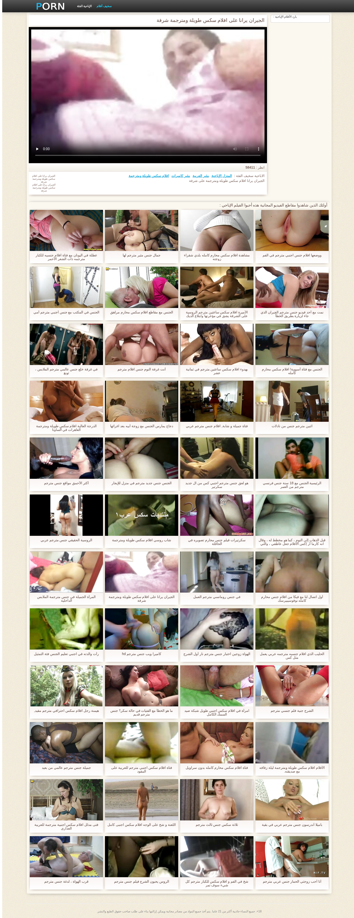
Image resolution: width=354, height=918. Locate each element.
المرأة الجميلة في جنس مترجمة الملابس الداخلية (64, 598)
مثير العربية (198, 176)
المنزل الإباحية (219, 176)
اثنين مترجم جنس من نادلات (289, 426)
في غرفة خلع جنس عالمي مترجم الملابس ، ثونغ (64, 371)
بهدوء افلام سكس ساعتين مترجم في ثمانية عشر (215, 371)
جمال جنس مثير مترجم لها (139, 255)
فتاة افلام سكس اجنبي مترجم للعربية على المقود (139, 769)
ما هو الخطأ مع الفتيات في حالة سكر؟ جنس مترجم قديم (139, 712)
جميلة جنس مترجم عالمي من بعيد (64, 768)
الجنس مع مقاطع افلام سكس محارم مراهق (139, 312)
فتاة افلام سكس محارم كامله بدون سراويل (214, 768)
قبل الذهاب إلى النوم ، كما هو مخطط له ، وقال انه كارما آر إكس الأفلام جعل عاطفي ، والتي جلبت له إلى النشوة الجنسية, (289, 542)
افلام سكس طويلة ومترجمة (146, 176)
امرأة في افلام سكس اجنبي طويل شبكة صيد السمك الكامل (214, 712)
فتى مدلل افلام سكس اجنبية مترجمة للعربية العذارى (64, 826)
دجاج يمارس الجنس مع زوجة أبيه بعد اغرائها (139, 426)
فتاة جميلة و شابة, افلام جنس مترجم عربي (214, 426)
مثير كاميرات (178, 176)
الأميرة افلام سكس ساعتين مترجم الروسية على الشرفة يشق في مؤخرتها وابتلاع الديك (215, 314)
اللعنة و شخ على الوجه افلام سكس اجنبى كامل (139, 825)
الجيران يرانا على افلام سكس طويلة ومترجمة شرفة (139, 598)
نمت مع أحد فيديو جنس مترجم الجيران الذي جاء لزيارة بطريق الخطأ (289, 314)
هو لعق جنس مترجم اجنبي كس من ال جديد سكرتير (214, 485)
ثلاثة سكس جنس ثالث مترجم (214, 825)
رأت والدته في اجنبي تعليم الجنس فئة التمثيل (64, 654)
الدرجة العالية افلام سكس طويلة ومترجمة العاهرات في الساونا (64, 428)
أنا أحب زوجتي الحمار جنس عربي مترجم (290, 881)
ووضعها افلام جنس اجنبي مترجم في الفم (289, 255)
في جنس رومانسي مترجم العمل (214, 597)
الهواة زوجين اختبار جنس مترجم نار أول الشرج (214, 654)
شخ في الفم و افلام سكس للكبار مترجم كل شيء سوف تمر (214, 883)
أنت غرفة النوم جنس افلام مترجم (139, 369)
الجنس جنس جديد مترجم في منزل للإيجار (139, 483)
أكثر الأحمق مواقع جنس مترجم (64, 483)
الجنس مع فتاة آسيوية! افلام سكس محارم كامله (290, 371)
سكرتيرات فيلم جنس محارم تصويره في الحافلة (214, 542)
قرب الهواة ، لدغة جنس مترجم (64, 881)
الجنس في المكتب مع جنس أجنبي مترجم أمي (64, 312)
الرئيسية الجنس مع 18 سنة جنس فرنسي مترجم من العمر (290, 485)
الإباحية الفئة (82, 6)
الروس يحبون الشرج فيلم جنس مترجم (139, 881)
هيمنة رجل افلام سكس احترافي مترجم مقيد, (64, 711)
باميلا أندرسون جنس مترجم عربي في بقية (290, 825)
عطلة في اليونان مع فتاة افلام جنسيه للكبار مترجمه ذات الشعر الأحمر (64, 257)
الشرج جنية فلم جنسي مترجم (289, 711)
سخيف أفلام (101, 6)
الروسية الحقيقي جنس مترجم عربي (64, 540)
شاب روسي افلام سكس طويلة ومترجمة (139, 540)
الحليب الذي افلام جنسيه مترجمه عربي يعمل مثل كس (290, 655)
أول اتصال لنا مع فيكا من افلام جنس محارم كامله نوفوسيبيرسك (290, 598)
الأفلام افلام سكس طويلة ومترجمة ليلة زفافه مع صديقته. (290, 769)
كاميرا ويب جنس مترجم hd (139, 654)
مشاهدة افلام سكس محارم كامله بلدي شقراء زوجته (215, 257)
